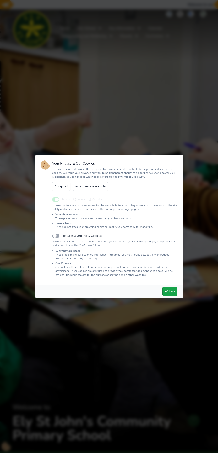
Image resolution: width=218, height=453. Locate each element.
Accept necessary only (90, 186)
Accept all (61, 186)
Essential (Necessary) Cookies (82, 199)
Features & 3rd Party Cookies (82, 236)
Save (170, 291)
